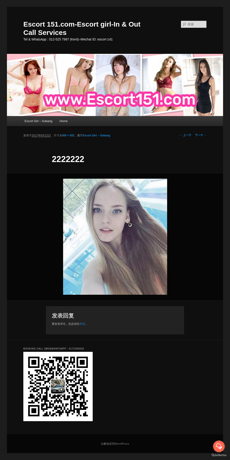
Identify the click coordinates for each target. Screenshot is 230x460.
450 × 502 (68, 135)
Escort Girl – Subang (38, 121)
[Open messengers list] (219, 446)
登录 (82, 323)
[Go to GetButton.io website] (219, 455)
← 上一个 (185, 135)
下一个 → (201, 135)
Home (64, 121)
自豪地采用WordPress (115, 443)
